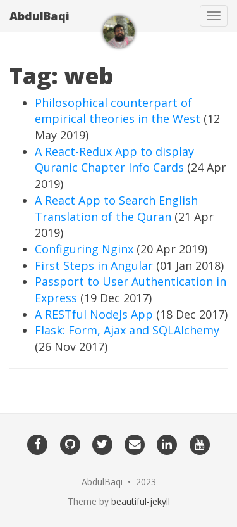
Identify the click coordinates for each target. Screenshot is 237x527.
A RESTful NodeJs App (94, 314)
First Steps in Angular (94, 265)
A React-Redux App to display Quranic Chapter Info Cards (114, 159)
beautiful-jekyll (140, 501)
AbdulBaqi (39, 15)
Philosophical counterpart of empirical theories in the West (117, 111)
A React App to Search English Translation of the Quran (116, 208)
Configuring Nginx (84, 249)
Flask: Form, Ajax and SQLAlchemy (127, 330)
